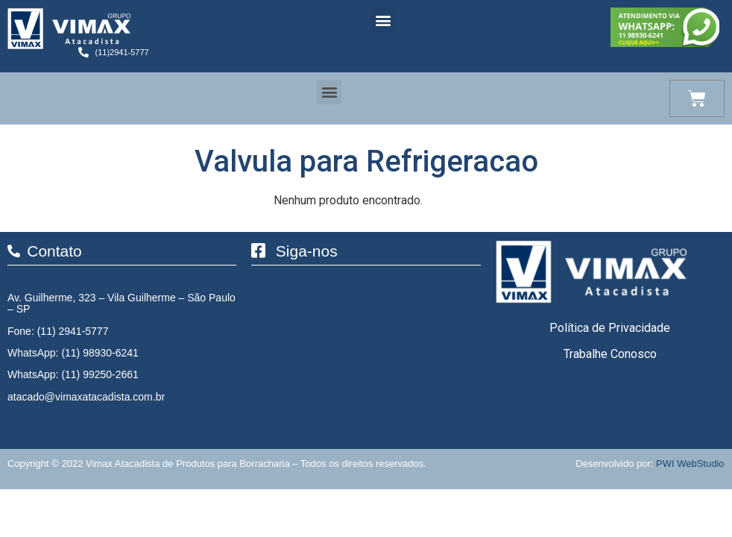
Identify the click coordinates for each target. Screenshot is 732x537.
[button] (382, 19)
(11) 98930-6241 (100, 353)
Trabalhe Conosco (610, 354)
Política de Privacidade (609, 328)
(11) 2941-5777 (73, 331)
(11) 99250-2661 (100, 374)
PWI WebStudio (690, 463)
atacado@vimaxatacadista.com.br (86, 397)
